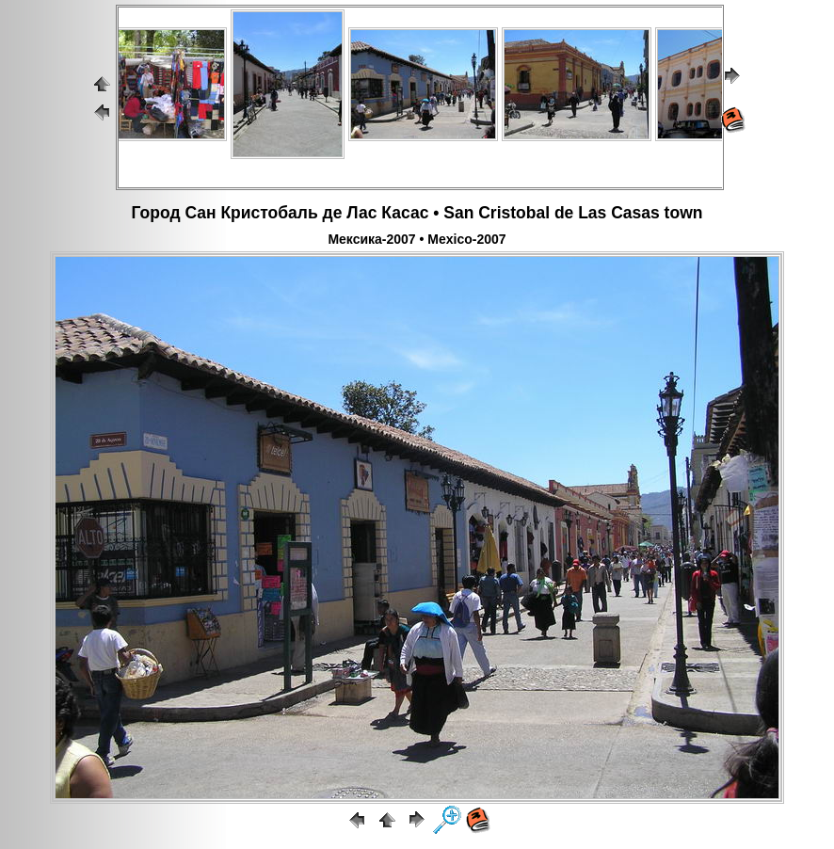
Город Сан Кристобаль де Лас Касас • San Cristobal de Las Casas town (417, 212)
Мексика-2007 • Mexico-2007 (416, 239)
